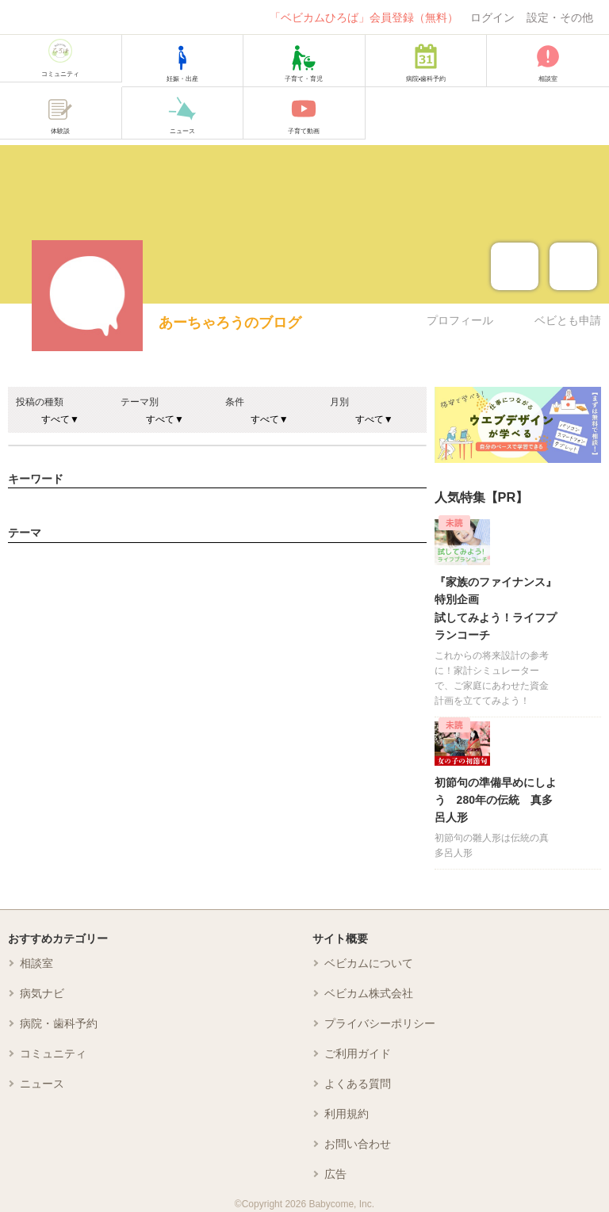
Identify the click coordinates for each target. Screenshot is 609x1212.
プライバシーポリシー (379, 1023)
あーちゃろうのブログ (230, 323)
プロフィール (460, 320)
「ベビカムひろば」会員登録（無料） (364, 17)
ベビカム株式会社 (368, 993)
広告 (335, 1174)
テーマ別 (140, 401)
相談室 (36, 963)
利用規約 (346, 1113)
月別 (339, 401)
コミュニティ (53, 1053)
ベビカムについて (368, 963)
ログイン (492, 17)
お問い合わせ (357, 1143)
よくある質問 (357, 1083)
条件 (234, 401)
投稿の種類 (39, 401)
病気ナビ (42, 993)
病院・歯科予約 (59, 1023)
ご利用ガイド (357, 1053)
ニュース (42, 1083)
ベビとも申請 (567, 320)
